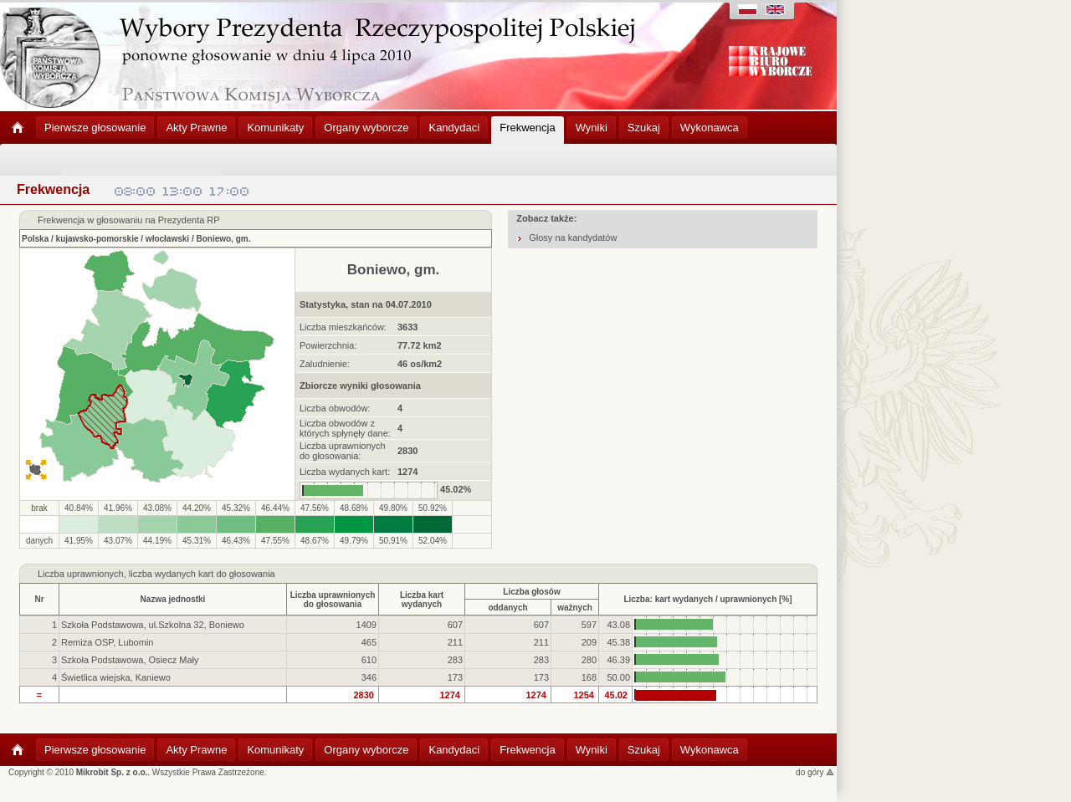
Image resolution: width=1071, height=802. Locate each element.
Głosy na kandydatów (573, 237)
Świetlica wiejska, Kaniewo (116, 677)
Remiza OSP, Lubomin (107, 642)
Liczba (51, 574)
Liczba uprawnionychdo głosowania (333, 599)
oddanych (507, 607)
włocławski (167, 238)
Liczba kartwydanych (421, 599)
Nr (39, 599)
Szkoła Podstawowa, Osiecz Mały (129, 660)
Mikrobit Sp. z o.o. (112, 772)
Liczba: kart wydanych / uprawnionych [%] (707, 599)
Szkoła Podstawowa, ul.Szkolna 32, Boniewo (152, 625)
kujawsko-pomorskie (97, 238)
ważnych (574, 607)
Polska (35, 238)
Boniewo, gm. (223, 238)
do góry (815, 772)
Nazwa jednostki (173, 599)
